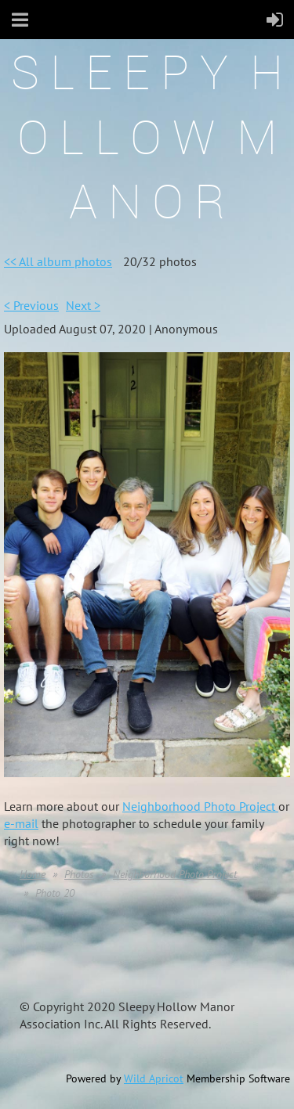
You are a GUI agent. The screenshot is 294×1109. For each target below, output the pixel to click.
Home (32, 874)
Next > (83, 305)
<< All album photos (58, 261)
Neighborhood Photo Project (200, 806)
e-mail (21, 823)
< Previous (31, 305)
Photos (79, 874)
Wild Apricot (153, 1078)
